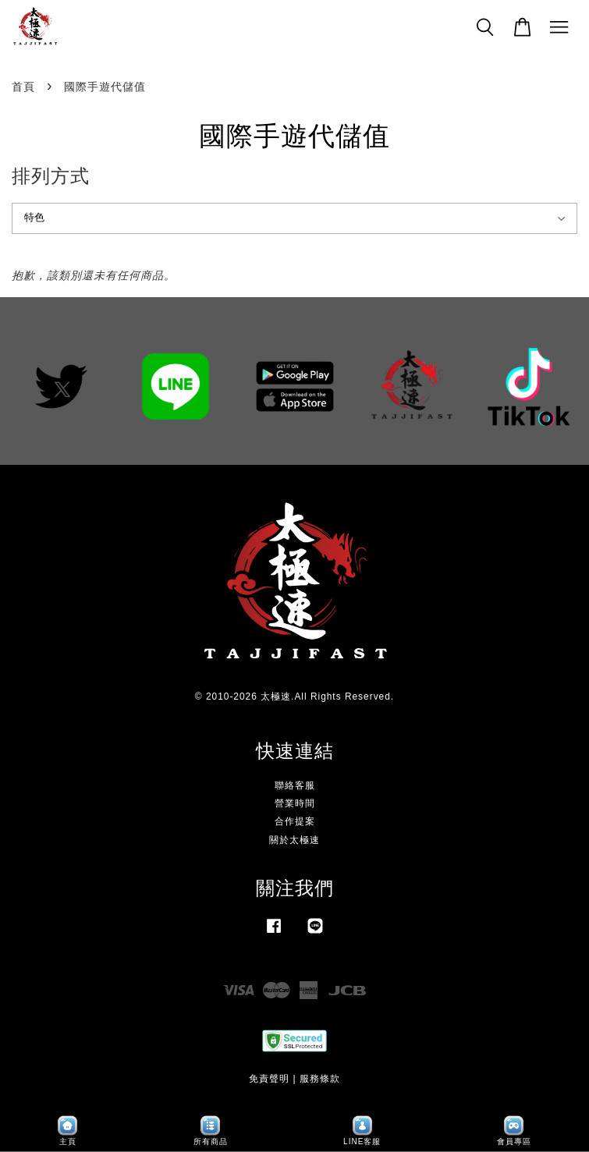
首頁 (23, 86)
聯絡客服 (295, 785)
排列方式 (51, 175)
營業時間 (295, 803)
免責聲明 (269, 1078)
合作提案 (295, 821)
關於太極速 (294, 840)
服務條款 (320, 1078)
